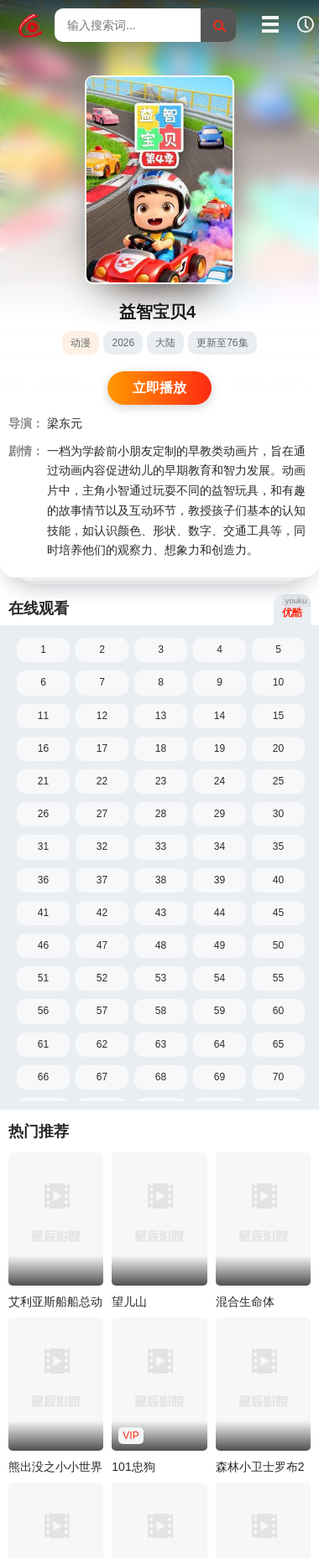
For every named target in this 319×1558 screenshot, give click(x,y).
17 (102, 748)
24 (219, 781)
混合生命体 (245, 1301)
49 (219, 945)
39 (219, 880)
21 (43, 781)
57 (102, 1011)
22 (102, 781)
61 (43, 1044)
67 (102, 1077)
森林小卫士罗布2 (260, 1466)
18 (160, 748)
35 (278, 846)
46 (43, 945)
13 (160, 716)
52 (102, 978)
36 (43, 880)
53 (160, 978)
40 (278, 880)
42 (102, 913)
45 (278, 913)
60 (278, 1011)
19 (219, 748)
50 (278, 945)
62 (102, 1044)
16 (43, 748)
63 (160, 1044)
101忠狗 (133, 1466)
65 (278, 1044)
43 (160, 913)
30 (278, 814)
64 (219, 1044)
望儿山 (129, 1301)
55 (278, 978)
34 (219, 846)
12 (102, 716)
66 (43, 1077)
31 (43, 846)
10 (278, 682)
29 (219, 814)
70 (278, 1077)
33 (160, 846)
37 (102, 880)
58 (160, 1011)
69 (219, 1077)
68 (160, 1077)
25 (278, 781)
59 (219, 1011)
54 (219, 978)
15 (278, 716)
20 (278, 748)
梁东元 (64, 423)
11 (43, 716)
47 (102, 945)
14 (219, 716)
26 (43, 814)
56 (43, 1011)
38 (160, 880)
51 (43, 978)
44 (219, 913)
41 (43, 913)
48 (160, 945)
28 (160, 814)
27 (102, 814)
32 (102, 846)
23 (160, 781)
